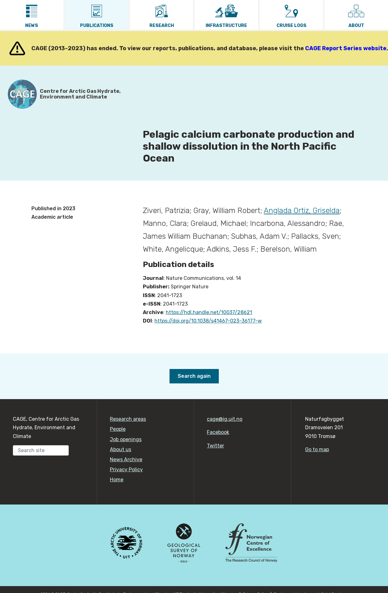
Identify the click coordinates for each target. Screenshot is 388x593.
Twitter (215, 446)
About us (120, 449)
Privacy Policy (126, 470)
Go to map (317, 449)
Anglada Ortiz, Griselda (302, 210)
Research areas (128, 419)
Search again (194, 376)
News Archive (126, 459)
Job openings (126, 439)
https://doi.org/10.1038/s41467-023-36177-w (208, 321)
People (118, 429)
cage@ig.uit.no (224, 419)
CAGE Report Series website (345, 48)
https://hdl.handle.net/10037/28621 (209, 312)
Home (116, 480)
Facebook (218, 432)
